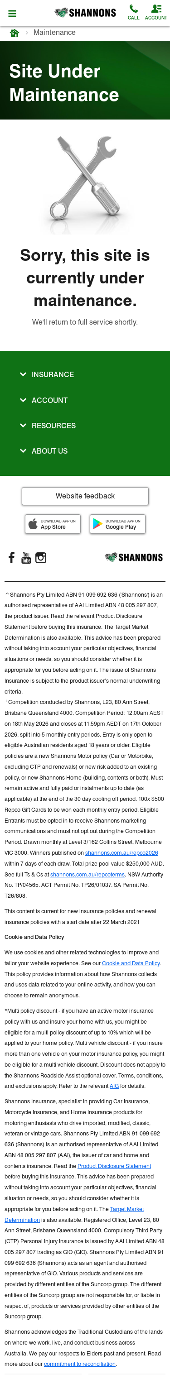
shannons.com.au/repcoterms (87, 874)
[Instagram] (41, 558)
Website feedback (85, 496)
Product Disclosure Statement (114, 1166)
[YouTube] (26, 558)
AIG (114, 1085)
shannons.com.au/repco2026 (121, 852)
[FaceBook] (12, 558)
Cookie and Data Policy (131, 963)
